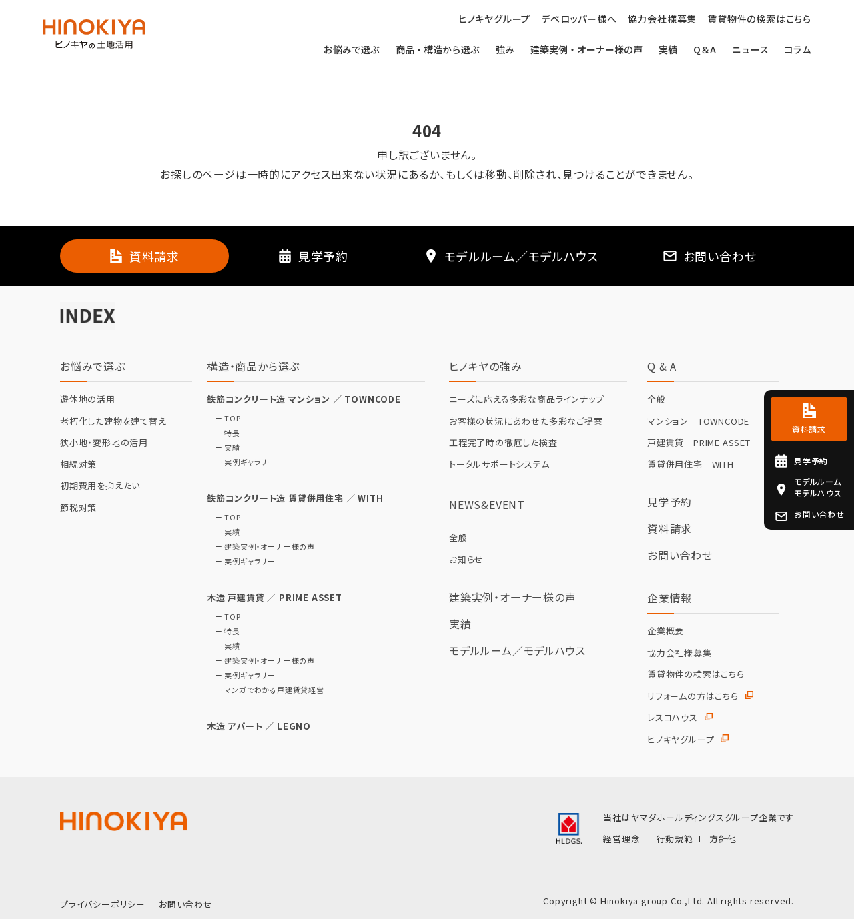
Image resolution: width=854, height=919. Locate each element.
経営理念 (621, 838)
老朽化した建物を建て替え (113, 421)
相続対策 (78, 464)
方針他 (723, 838)
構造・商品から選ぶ (253, 366)
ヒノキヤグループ (680, 740)
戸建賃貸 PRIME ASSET (699, 443)
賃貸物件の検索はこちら (696, 674)
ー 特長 (223, 433)
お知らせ (466, 560)
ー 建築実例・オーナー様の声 (261, 547)
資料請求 (669, 528)
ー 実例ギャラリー (241, 462)
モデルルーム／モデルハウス (517, 650)
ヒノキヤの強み (485, 366)
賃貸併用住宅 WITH (690, 464)
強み (505, 50)
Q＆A (704, 50)
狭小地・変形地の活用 (104, 443)
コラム (798, 50)
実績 (668, 50)
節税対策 (78, 508)
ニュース (750, 50)
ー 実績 (223, 448)
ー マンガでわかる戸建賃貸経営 (265, 690)
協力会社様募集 (679, 653)
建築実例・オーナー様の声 (586, 50)
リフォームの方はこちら (693, 696)
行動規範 (675, 838)
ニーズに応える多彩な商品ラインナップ (526, 399)
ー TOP (224, 418)
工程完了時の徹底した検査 (503, 443)
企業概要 (665, 631)
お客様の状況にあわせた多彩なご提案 (526, 421)
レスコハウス (672, 718)
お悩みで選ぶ (352, 50)
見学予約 (669, 501)
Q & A (662, 366)
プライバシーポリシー (102, 904)
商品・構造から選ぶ (438, 50)
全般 (458, 538)
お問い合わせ (680, 555)
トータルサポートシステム (499, 464)
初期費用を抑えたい (100, 486)
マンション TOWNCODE (698, 421)
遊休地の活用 (87, 399)
